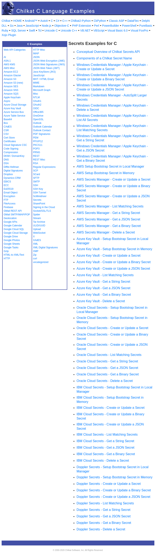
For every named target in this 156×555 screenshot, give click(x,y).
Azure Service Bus (14, 112)
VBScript (98, 30)
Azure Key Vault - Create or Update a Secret (109, 255)
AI (5, 57)
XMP (35, 251)
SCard (36, 174)
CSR (6, 130)
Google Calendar (13, 225)
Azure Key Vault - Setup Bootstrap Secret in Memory (114, 249)
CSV (6, 134)
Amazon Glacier (12, 75)
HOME (17, 20)
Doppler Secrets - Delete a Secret (101, 529)
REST (36, 156)
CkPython (100, 20)
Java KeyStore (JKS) (44, 71)
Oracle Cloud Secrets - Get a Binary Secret (108, 374)
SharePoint (39, 203)
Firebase (8, 207)
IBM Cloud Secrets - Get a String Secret (105, 441)
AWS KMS (9, 64)
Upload (37, 229)
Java (19, 25)
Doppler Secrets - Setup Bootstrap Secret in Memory (115, 477)
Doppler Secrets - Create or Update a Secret (109, 483)
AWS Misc (9, 68)
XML (35, 243)
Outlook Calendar (42, 126)
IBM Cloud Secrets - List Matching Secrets (107, 434)
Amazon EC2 (11, 71)
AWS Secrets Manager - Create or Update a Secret (113, 179)
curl (35, 258)
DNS (6, 159)
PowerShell (129, 25)
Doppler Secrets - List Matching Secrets (105, 503)
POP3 (36, 148)
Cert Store (9, 137)
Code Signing (11, 148)
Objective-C (61, 25)
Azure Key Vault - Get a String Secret (103, 281)
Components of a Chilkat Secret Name (104, 58)
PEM (35, 137)
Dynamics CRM (12, 178)
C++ (65, 20)
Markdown (38, 86)
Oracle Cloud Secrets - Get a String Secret (107, 361)
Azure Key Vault (12, 108)
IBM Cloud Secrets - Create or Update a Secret (110, 407)
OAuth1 (37, 101)
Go (12, 25)
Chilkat (6, 20)
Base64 (8, 119)
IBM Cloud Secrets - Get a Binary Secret (106, 454)
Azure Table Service (14, 115)
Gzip (6, 251)
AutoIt (44, 20)
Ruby (5, 30)
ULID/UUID (39, 225)
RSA (35, 163)
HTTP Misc (39, 49)
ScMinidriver (40, 196)
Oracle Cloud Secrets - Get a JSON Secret (107, 368)
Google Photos (12, 240)
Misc (35, 93)
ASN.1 (7, 60)
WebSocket (39, 232)
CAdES (8, 126)
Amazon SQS (11, 93)
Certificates (10, 141)
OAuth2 (37, 104)
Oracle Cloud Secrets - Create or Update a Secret (112, 328)
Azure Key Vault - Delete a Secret (101, 301)
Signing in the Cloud (44, 207)
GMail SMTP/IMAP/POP (17, 214)
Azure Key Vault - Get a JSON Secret (103, 288)
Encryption (9, 196)
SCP (35, 170)
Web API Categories (15, 49)
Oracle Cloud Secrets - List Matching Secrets (109, 355)
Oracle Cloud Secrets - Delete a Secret (105, 381)
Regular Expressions (44, 167)
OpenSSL (38, 119)
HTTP (7, 258)
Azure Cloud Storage (15, 104)
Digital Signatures (13, 170)
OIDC (36, 108)
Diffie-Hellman (11, 167)
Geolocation (10, 218)
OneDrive (38, 115)
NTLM (36, 97)
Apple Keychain (12, 97)
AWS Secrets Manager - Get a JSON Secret (108, 219)
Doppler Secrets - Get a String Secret (103, 509)
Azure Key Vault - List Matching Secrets (105, 275)
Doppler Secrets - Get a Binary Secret (104, 522)
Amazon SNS (11, 90)
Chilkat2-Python (81, 20)
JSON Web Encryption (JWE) (49, 60)
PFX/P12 (38, 141)
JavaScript (32, 25)
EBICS (7, 181)
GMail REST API (13, 210)
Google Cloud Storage (16, 232)
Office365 (38, 112)
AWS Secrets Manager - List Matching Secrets (110, 206)
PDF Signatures (41, 134)
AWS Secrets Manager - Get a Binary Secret (109, 226)
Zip (35, 254)
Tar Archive (39, 221)
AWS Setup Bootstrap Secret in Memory (105, 173)
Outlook (37, 123)
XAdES (37, 240)
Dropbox (8, 174)
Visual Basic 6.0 (117, 30)
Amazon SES (11, 86)
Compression (11, 152)
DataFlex (133, 20)
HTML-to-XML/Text (14, 254)
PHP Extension (81, 25)
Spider (36, 214)
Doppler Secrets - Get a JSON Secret (104, 516)
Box (6, 123)
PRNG (36, 152)
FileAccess (9, 203)
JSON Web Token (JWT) (46, 68)
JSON (36, 57)
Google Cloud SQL (14, 229)
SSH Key (38, 189)
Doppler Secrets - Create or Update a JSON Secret (113, 496)
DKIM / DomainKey (14, 156)
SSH (35, 185)
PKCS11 (37, 145)
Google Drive (11, 236)
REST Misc (39, 159)
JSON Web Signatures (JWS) (49, 64)
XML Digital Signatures (45, 247)
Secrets (37, 199)
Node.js (46, 25)
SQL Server (18, 30)
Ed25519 (8, 189)
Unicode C (51, 30)
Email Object (10, 192)
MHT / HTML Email (43, 79)
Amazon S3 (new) (13, 82)
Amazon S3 (10, 79)
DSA (6, 163)
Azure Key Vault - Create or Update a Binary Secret (114, 262)
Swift (32, 30)
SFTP (36, 178)
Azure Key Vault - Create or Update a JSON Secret (113, 268)
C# (57, 20)
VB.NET (85, 30)
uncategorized (40, 262)
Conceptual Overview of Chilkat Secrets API (108, 51)
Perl (96, 25)
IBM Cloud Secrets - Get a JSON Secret (105, 447)
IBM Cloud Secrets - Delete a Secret (103, 460)
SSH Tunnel (39, 192)
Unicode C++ (69, 30)
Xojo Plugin (9, 35)
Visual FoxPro (139, 30)
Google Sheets (12, 243)
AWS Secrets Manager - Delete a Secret (106, 232)
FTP (6, 199)
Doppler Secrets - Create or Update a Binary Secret (114, 490)
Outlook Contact (42, 130)
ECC (6, 185)
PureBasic (145, 25)
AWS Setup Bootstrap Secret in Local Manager (110, 166)
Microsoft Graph (41, 90)
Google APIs (10, 221)
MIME (36, 82)
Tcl (39, 30)
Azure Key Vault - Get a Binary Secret (104, 294)
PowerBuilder (110, 25)
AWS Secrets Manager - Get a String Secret (108, 213)
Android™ (31, 20)
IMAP (36, 53)
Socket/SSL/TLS (42, 210)
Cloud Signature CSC (15, 145)
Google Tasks (11, 247)
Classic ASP (116, 20)
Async (7, 101)
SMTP (36, 181)
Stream (37, 218)
